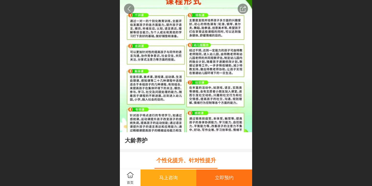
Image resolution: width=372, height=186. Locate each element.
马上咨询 (168, 177)
